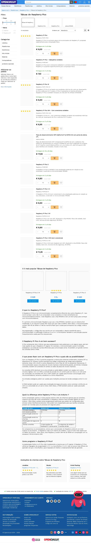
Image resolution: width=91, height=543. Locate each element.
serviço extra (51, 515)
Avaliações (27, 519)
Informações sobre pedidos (11, 517)
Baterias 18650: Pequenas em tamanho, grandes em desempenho (77, 521)
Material (71, 6)
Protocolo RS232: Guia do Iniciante (77, 523)
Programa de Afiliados (53, 521)
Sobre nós (27, 517)
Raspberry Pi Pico (75, 467)
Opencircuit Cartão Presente (55, 517)
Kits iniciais (49, 6)
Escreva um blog (51, 519)
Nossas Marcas (5, 6)
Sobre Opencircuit (31, 515)
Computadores (61, 6)
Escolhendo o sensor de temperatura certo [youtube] (77, 519)
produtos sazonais (84, 6)
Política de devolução (9, 519)
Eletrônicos (17, 6)
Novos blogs (72, 515)
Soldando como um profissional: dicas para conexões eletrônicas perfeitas (77, 517)
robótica (39, 6)
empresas (28, 500)
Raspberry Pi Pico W (52, 467)
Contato (27, 502)
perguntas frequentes (31, 525)
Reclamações (7, 525)
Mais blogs (70, 525)
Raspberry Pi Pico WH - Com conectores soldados (30, 467)
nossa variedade (29, 521)
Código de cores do (52, 523)
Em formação (8, 515)
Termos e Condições (9, 521)
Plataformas (29, 6)
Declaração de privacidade (11, 523)
